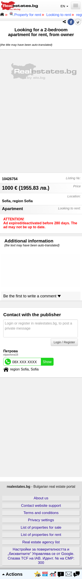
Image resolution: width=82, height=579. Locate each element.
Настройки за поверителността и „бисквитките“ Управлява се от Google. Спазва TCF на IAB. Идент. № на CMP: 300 (41, 556)
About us (41, 498)
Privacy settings (41, 520)
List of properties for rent (41, 535)
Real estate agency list (41, 542)
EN (65, 6)
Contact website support (41, 506)
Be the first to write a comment (32, 296)
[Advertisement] (41, 128)
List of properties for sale (41, 527)
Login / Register (64, 342)
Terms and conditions (41, 513)
